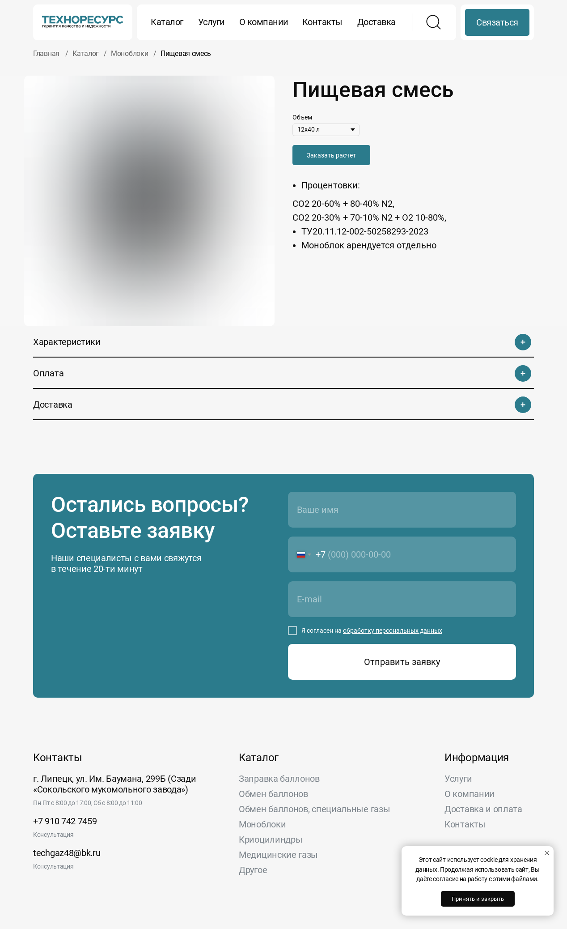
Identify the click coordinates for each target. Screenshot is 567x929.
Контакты (322, 22)
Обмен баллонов (273, 793)
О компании (263, 22)
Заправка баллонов (279, 778)
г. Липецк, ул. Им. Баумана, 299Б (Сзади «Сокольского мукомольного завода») (114, 784)
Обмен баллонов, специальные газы (314, 809)
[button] (331, 155)
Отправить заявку (402, 661)
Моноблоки (129, 53)
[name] (402, 510)
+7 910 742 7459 (65, 821)
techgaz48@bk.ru (67, 853)
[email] (402, 599)
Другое (253, 870)
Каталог (167, 22)
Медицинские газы (278, 854)
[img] (82, 22)
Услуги (211, 22)
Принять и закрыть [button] (478, 898)
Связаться (497, 22)
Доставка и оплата (483, 809)
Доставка (376, 22)
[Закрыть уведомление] (546, 852)
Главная (46, 53)
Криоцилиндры (270, 839)
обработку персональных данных (392, 630)
